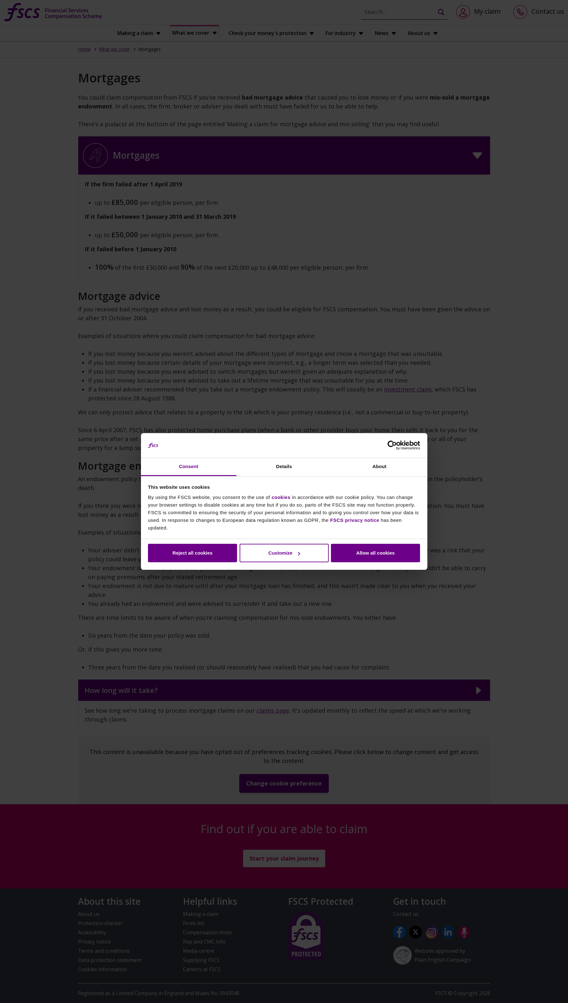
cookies (280, 497)
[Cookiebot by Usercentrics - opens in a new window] (392, 445)
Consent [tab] (188, 466)
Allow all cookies (375, 553)
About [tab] (380, 466)
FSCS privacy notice (355, 520)
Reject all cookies (192, 553)
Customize (284, 553)
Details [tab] (284, 466)
